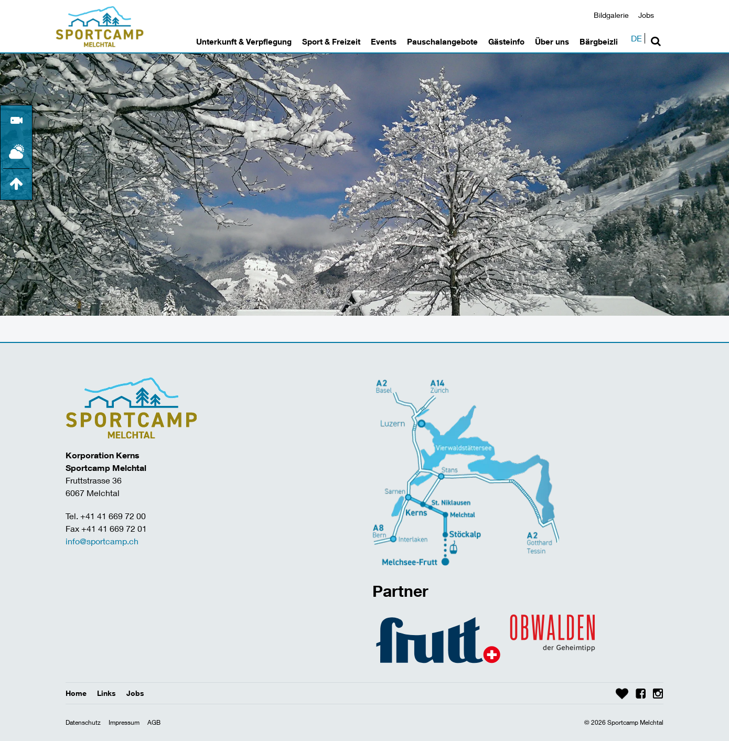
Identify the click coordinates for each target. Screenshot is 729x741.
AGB (153, 722)
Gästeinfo (506, 41)
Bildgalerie (611, 14)
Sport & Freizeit (331, 41)
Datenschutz (83, 722)
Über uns (552, 41)
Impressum (124, 722)
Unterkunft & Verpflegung (244, 41)
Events (383, 41)
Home (76, 693)
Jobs (646, 14)
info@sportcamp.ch (102, 541)
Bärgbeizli (599, 41)
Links (106, 693)
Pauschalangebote (442, 41)
